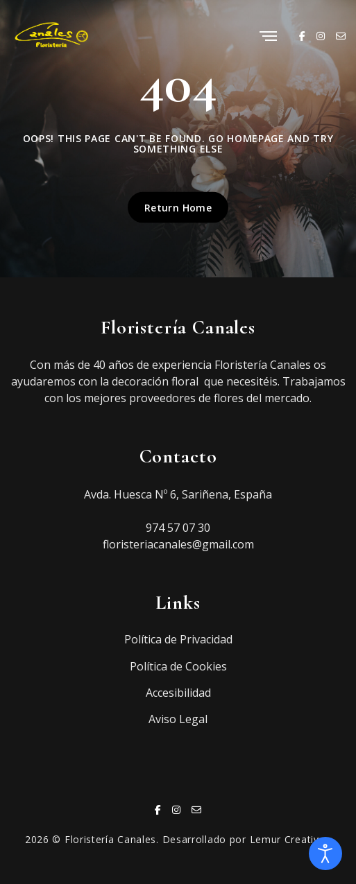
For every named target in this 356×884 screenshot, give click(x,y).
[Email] (341, 35)
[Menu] (268, 37)
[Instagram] (320, 35)
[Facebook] (302, 35)
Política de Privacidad (178, 639)
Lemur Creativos (291, 839)
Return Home (178, 207)
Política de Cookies (178, 666)
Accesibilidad (178, 692)
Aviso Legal (178, 719)
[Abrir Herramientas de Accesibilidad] (325, 853)
